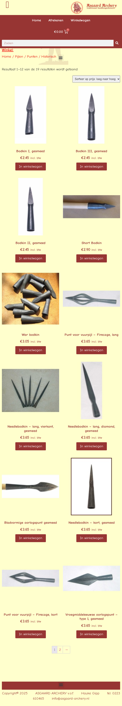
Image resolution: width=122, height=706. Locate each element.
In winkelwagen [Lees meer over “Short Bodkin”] (91, 258)
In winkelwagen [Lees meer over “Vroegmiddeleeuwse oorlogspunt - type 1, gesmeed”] (91, 634)
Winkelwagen (80, 20)
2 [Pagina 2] (60, 650)
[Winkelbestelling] (96, 79)
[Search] (117, 43)
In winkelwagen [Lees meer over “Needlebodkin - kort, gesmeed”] (91, 538)
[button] (61, 58)
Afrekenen (55, 20)
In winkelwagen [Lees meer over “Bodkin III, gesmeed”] (91, 166)
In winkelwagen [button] (30, 166)
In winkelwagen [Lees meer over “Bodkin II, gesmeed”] (30, 258)
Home (36, 20)
